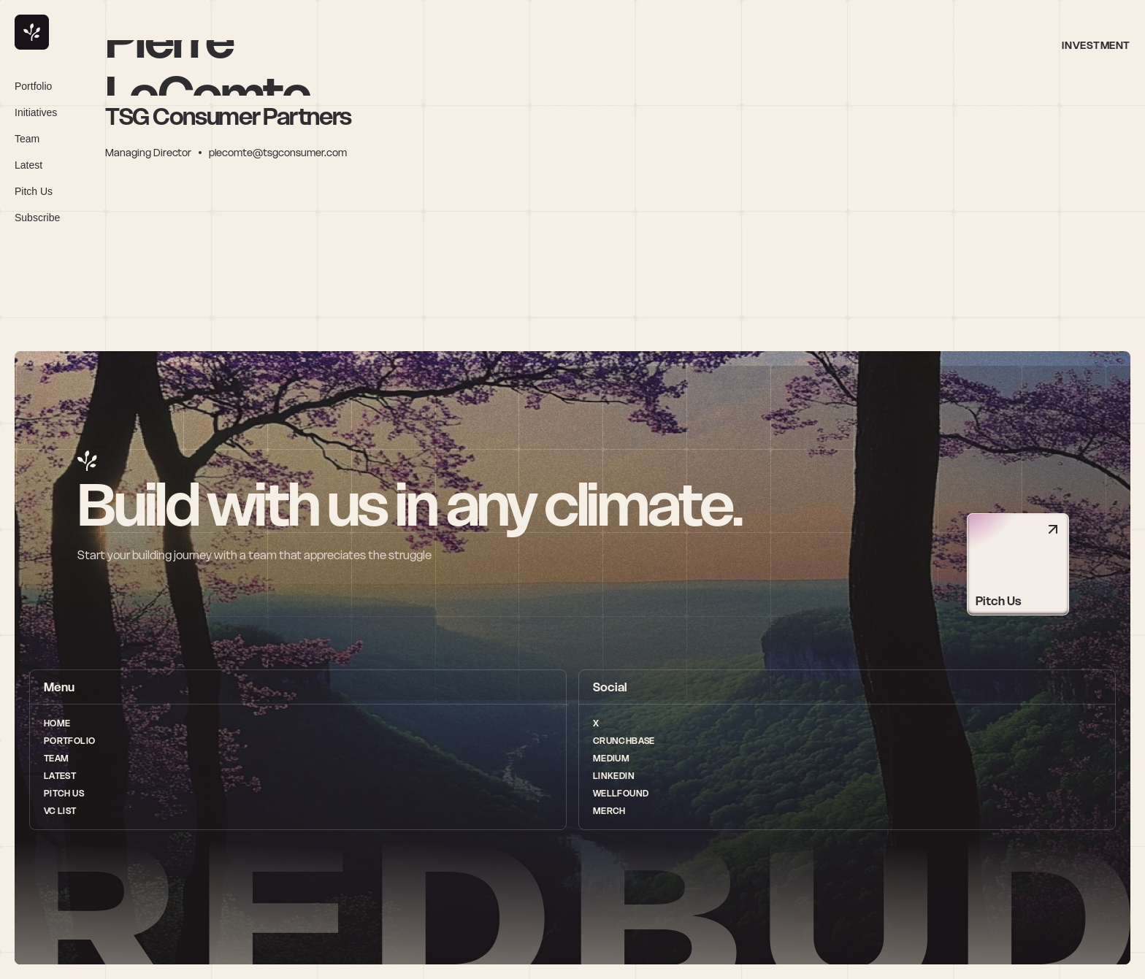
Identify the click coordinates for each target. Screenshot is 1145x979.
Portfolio (69, 740)
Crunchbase (624, 740)
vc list (60, 810)
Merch (609, 810)
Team (56, 758)
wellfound (620, 793)
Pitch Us (64, 793)
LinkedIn (614, 775)
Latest (60, 775)
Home (57, 723)
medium (611, 758)
